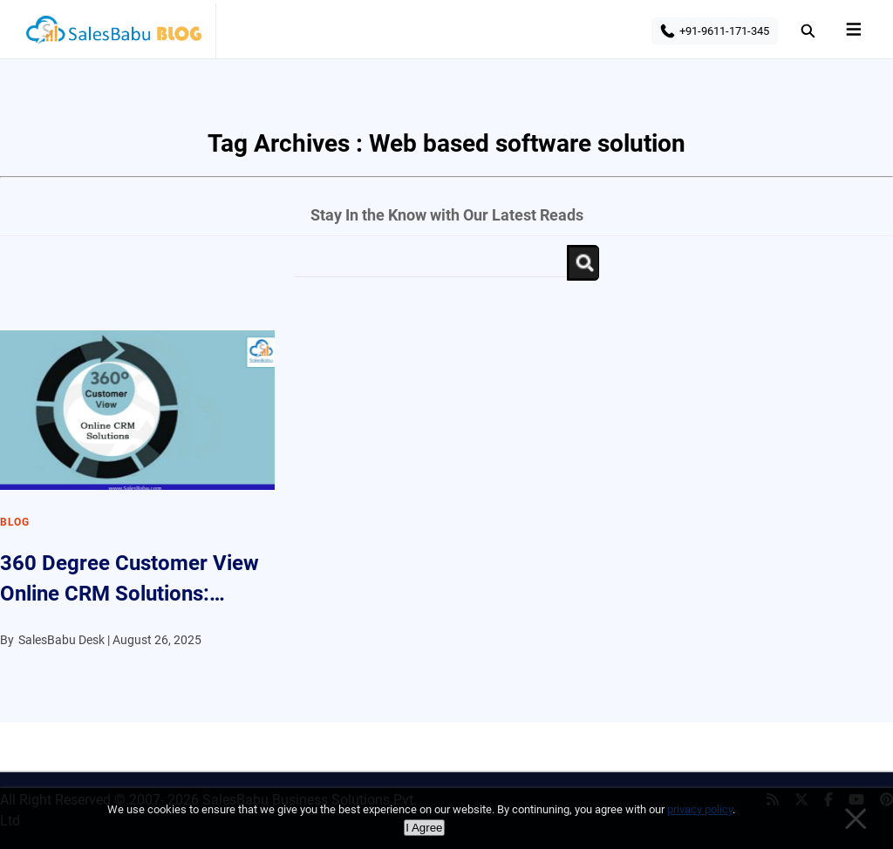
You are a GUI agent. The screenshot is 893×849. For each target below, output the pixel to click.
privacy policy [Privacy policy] (700, 809)
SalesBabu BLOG (113, 34)
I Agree (424, 827)
